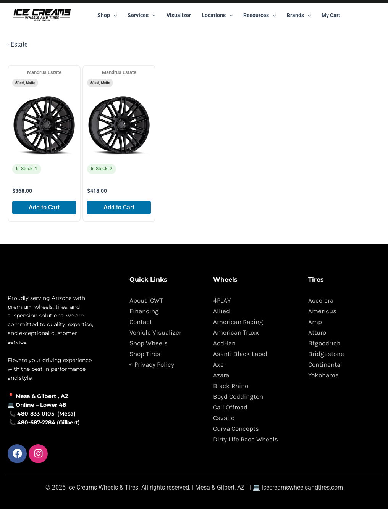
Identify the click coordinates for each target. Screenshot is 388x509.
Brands (299, 15)
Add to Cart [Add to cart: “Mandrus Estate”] (44, 207)
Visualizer (179, 15)
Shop (107, 15)
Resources (259, 15)
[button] (113, 15)
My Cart (331, 15)
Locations (217, 15)
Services (141, 15)
